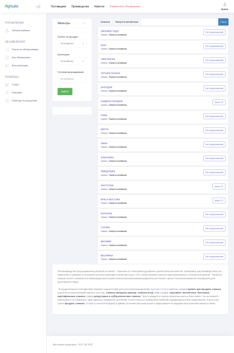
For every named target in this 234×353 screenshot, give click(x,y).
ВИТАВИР (106, 241)
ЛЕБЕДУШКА (108, 171)
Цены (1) (219, 102)
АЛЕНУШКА (107, 157)
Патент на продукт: (68, 36)
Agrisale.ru (156, 289)
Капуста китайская (118, 35)
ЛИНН (104, 143)
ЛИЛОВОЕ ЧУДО (110, 31)
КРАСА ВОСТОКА (110, 199)
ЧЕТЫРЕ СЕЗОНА (110, 73)
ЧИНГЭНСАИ (108, 59)
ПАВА (104, 115)
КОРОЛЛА (106, 213)
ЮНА (103, 45)
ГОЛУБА (105, 227)
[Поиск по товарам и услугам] (180, 22)
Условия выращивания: (71, 72)
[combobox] (72, 43)
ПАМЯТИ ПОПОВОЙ (111, 101)
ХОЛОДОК (106, 87)
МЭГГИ (104, 129)
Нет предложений (214, 32)
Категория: (64, 54)
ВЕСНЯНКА (107, 255)
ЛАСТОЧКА (107, 185)
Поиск (223, 22)
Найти (65, 91)
